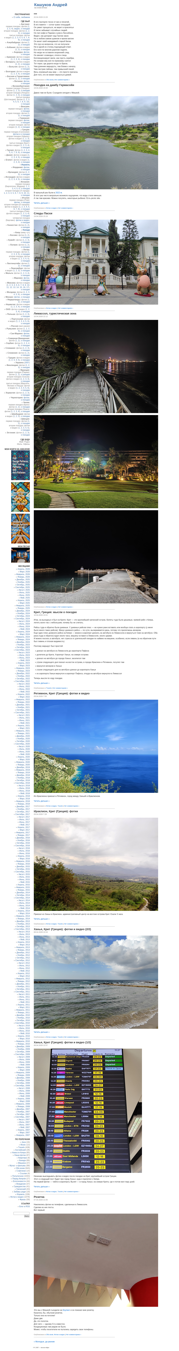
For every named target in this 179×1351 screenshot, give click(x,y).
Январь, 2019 (24, 772)
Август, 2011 (24, 994)
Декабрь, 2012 (23, 952)
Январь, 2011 (24, 1012)
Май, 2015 (25, 882)
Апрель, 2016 (24, 856)
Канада (22, 1160)
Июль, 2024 (24, 624)
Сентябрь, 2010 (22, 1023)
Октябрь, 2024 (23, 616)
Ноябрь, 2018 (23, 778)
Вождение (21, 1184)
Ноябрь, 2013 (23, 924)
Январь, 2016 (24, 864)
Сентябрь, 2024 (22, 619)
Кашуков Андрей (50, 4)
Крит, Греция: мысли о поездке (55, 612)
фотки (26, 52)
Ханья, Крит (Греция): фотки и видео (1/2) (62, 1042)
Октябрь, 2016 (23, 843)
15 (21, 287)
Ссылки (23, 1173)
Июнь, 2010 (24, 1031)
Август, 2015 (24, 874)
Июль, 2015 (24, 877)
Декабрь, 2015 (23, 866)
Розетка (39, 1196)
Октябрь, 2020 (23, 741)
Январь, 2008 (24, 1106)
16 (24, 287)
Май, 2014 (25, 908)
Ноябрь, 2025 (23, 582)
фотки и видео (22, 220)
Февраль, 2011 (23, 1010)
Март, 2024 (25, 634)
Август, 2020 (24, 746)
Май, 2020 (25, 754)
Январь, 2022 (24, 702)
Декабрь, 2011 (23, 984)
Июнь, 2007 (24, 1125)
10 (27, 102)
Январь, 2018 (24, 804)
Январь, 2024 (24, 639)
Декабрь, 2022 (23, 673)
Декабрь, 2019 (23, 767)
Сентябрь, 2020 (22, 744)
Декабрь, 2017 (23, 806)
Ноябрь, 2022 (23, 676)
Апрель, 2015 (24, 885)
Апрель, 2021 (24, 726)
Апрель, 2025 (24, 600)
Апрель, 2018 (24, 796)
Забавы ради (20, 1192)
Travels (21, 1147)
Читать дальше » (41, 203)
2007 (27, 363)
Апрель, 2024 (24, 632)
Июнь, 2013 (24, 937)
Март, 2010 (25, 1039)
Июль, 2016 (24, 851)
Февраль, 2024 (23, 637)
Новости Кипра (19, 1152)
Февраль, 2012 (23, 979)
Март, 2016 (25, 859)
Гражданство (20, 1186)
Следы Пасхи (43, 213)
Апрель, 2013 (24, 942)
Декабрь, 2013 (23, 921)
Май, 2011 (25, 1002)
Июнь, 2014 (24, 906)
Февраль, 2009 (23, 1072)
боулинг (66, 1310)
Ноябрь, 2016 (23, 840)
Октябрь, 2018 (23, 780)
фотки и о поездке (21, 134)
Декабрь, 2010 (23, 1015)
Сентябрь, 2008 (22, 1086)
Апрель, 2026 (24, 569)
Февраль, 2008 (23, 1104)
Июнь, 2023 (24, 658)
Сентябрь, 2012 (22, 960)
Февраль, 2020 (23, 762)
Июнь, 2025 (24, 595)
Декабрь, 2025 (23, 579)
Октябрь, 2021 (23, 710)
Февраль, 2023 (23, 668)
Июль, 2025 (24, 592)
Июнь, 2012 (24, 968)
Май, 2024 (25, 629)
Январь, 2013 (24, 950)
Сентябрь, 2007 (22, 1117)
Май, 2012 (25, 971)
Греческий (21, 1189)
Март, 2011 (25, 1007)
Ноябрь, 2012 (23, 955)
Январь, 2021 (24, 733)
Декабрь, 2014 (23, 892)
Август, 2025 (24, 590)
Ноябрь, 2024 (23, 613)
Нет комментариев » (62, 80)
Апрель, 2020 (24, 757)
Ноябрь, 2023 (23, 645)
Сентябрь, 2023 (22, 650)
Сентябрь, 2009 (22, 1054)
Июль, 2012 (24, 966)
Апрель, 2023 (24, 663)
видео (17, 29)
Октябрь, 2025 (23, 585)
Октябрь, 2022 (23, 679)
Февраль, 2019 (23, 770)
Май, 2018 (25, 793)
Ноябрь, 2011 (23, 986)
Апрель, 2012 (24, 973)
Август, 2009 (24, 1057)
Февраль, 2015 (23, 887)
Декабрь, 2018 (23, 775)
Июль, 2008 (24, 1091)
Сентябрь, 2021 (22, 712)
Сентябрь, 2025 (22, 587)
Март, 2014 (25, 913)
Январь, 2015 (24, 890)
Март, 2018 (25, 799)
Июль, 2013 (24, 934)
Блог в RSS (24, 1206)
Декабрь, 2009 (23, 1046)
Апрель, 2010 (24, 1036)
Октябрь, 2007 (23, 1114)
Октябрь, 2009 (23, 1052)
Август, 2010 (24, 1026)
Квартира (22, 1158)
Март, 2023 (25, 666)
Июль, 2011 (24, 997)
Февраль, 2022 (23, 699)
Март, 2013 (25, 945)
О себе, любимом (22, 17)
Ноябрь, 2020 (23, 739)
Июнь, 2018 (24, 791)
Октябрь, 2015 (23, 869)
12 (11, 287)
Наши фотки (20, 1155)
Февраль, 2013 (23, 947)
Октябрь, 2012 (23, 958)
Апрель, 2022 (24, 694)
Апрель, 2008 (24, 1099)
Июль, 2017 (24, 819)
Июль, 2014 (24, 903)
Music (23, 1145)
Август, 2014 (24, 900)
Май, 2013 (25, 939)
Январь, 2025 (24, 608)
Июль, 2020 (24, 749)
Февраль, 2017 (23, 832)
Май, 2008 (25, 1096)
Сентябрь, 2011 (22, 992)
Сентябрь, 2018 (22, 783)
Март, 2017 (25, 830)
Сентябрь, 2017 (22, 814)
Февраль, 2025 (23, 606)
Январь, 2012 (24, 981)
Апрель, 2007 (24, 1130)
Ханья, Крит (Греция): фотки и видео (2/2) (62, 929)
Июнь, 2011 (24, 999)
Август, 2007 (24, 1119)
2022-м (58, 193)
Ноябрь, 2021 (23, 707)
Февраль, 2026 (23, 574)
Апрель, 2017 (24, 827)
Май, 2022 (25, 692)
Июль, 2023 (24, 655)
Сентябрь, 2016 (22, 846)
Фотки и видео (16, 1197)
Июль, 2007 (24, 1122)
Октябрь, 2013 (23, 926)
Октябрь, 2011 (23, 989)
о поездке (25, 29)
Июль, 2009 (24, 1059)
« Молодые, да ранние (44, 1342)
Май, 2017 (25, 825)
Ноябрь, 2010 (23, 1018)
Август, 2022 (24, 684)
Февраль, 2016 (23, 861)
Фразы (23, 1199)
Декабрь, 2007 (23, 1109)
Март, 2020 (25, 759)
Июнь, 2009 (24, 1062)
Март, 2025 (25, 603)
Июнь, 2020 (24, 752)
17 (27, 287)
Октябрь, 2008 (23, 1083)
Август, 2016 (24, 848)
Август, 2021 (24, 715)
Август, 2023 (24, 652)
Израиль (21, 1194)
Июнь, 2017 (24, 822)
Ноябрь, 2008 (23, 1080)
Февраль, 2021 (23, 731)
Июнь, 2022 (24, 689)
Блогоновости (19, 1181)
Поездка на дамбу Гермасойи (54, 85)
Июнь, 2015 (24, 879)
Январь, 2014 (24, 919)
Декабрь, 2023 (23, 642)
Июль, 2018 (24, 788)
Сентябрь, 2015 (22, 872)
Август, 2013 (24, 932)
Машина (22, 1163)
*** (35, 14)
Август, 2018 (24, 786)
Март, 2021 (25, 728)
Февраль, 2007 (23, 1135)
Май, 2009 (25, 1065)
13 (14, 287)
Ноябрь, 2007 (23, 1112)
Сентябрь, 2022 (22, 681)
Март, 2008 (25, 1101)
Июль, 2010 (24, 1028)
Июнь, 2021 (24, 720)
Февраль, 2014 (23, 916)
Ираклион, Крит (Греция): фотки (56, 811)
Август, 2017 (24, 817)
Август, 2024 (24, 621)
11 (28, 193)
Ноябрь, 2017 (23, 809)
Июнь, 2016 (24, 853)
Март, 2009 (25, 1070)
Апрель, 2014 (24, 911)
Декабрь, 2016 (23, 838)
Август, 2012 (24, 963)
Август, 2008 (24, 1088)
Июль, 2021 (24, 718)
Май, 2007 (25, 1127)
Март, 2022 (25, 697)
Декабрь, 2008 (23, 1078)
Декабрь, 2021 (23, 705)
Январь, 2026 (24, 577)
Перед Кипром (19, 1179)
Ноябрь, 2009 (23, 1049)
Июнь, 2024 (24, 626)
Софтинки (21, 1171)
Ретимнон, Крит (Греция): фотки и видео (62, 693)
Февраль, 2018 (23, 801)
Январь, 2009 (24, 1075)
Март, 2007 (25, 1132)
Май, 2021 (25, 723)
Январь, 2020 (24, 765)
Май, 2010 (25, 1033)
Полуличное (17, 1176)
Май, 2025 (25, 598)
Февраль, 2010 (23, 1041)
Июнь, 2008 (24, 1093)
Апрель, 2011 (24, 1005)
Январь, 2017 (24, 835)
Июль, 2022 (24, 686)
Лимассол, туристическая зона (55, 313)
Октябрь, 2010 (23, 1020)
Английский (20, 1150)
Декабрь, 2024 (23, 611)
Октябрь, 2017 (23, 812)
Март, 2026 (25, 572)
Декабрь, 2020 (23, 736)
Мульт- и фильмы (18, 1166)
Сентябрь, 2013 (22, 929)
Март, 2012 (25, 976)
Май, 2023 (25, 660)
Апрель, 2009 (24, 1067)
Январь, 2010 (24, 1044)
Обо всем (20, 1168)
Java (24, 1142)
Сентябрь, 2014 (22, 898)
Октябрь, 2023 (23, 647)
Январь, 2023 (24, 671)
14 (17, 287)
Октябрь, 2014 (23, 895)
